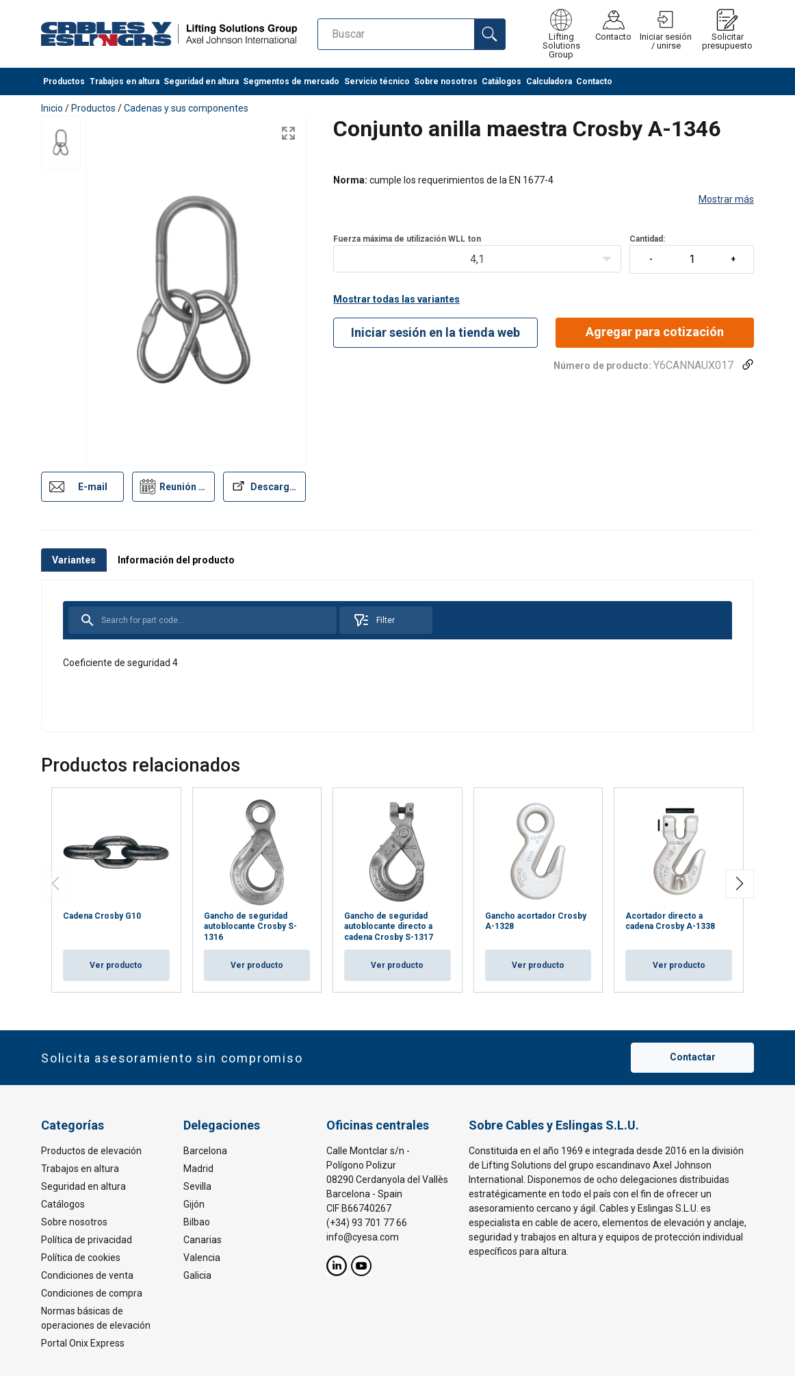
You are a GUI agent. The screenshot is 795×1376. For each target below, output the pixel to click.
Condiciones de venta (87, 1275)
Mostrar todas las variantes (396, 299)
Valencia (201, 1257)
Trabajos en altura (124, 82)
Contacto (594, 82)
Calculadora (549, 82)
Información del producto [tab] (176, 560)
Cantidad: (691, 254)
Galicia (197, 1275)
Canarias (202, 1239)
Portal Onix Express (83, 1343)
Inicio (52, 108)
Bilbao (196, 1221)
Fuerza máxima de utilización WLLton (407, 239)
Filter (374, 620)
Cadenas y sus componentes (186, 108)
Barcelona (205, 1150)
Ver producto (116, 965)
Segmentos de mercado (291, 82)
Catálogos (501, 82)
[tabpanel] (397, 655)
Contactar (693, 1057)
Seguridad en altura (201, 82)
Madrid (198, 1168)
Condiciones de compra (91, 1293)
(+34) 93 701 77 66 (366, 1222)
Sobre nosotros (446, 82)
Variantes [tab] (74, 560)
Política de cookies (80, 1257)
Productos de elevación (91, 1150)
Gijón (194, 1204)
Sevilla (197, 1186)
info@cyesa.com (362, 1237)
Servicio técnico (377, 82)
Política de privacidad (86, 1239)
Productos (64, 82)
